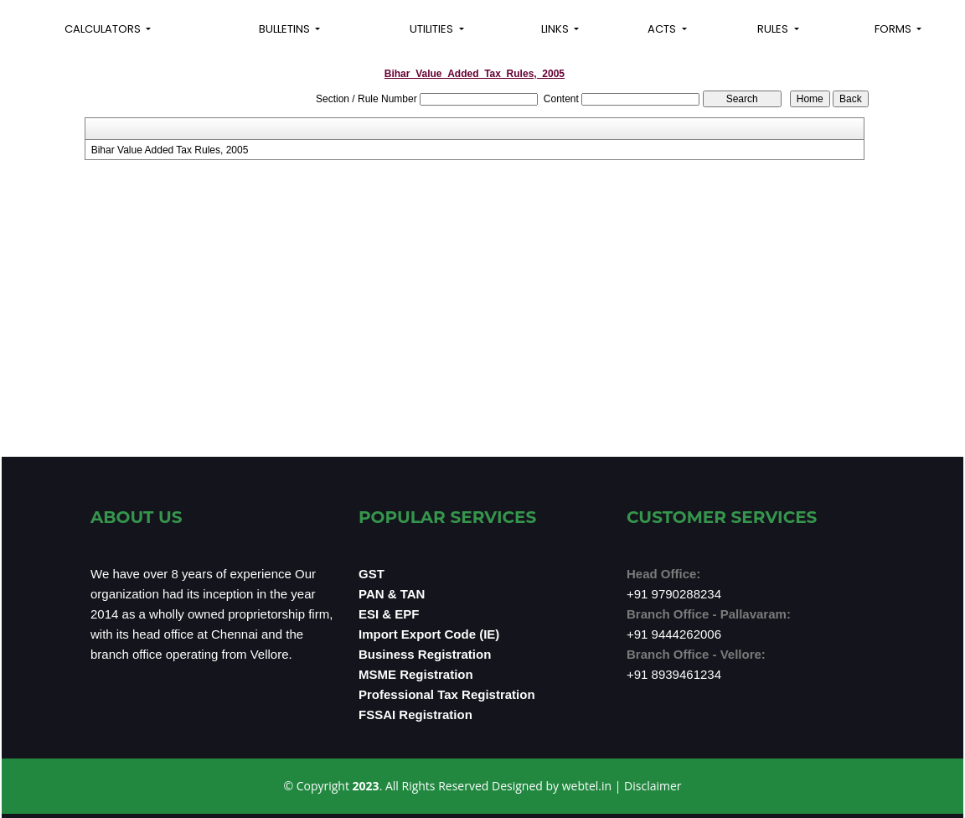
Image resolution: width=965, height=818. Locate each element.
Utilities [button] (433, 29)
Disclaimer (652, 786)
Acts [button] (663, 29)
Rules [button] (774, 29)
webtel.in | (593, 786)
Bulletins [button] (285, 29)
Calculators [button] (104, 29)
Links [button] (556, 29)
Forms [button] (894, 29)
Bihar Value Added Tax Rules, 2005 (170, 150)
